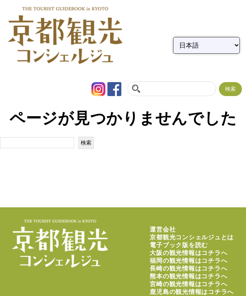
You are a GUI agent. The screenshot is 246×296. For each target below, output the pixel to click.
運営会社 (162, 229)
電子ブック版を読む (179, 244)
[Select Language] (206, 45)
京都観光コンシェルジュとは (192, 237)
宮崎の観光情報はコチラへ (188, 283)
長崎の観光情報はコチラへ (188, 268)
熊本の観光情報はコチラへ (188, 276)
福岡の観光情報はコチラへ (188, 260)
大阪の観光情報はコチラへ (188, 252)
